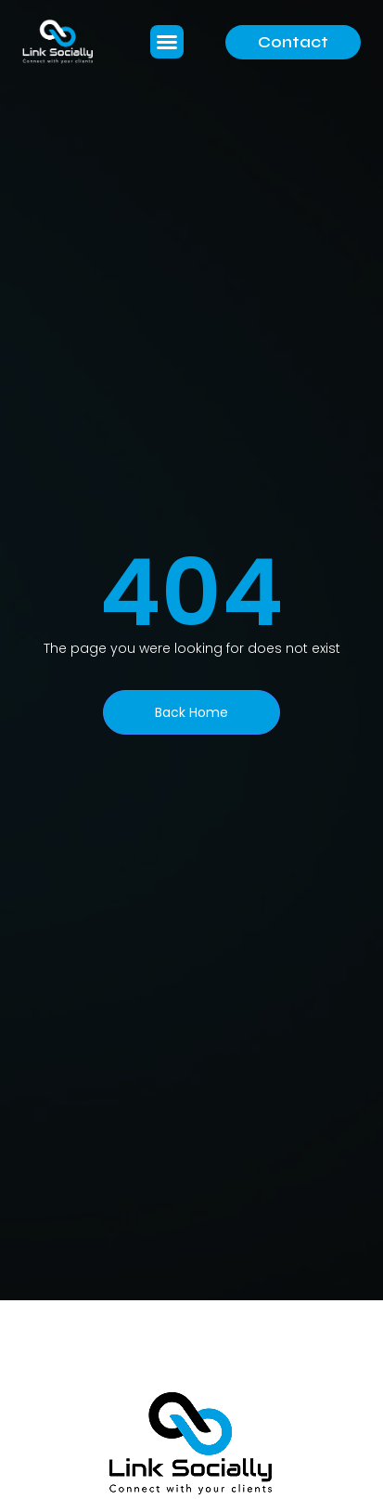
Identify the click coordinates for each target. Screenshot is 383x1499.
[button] (167, 42)
